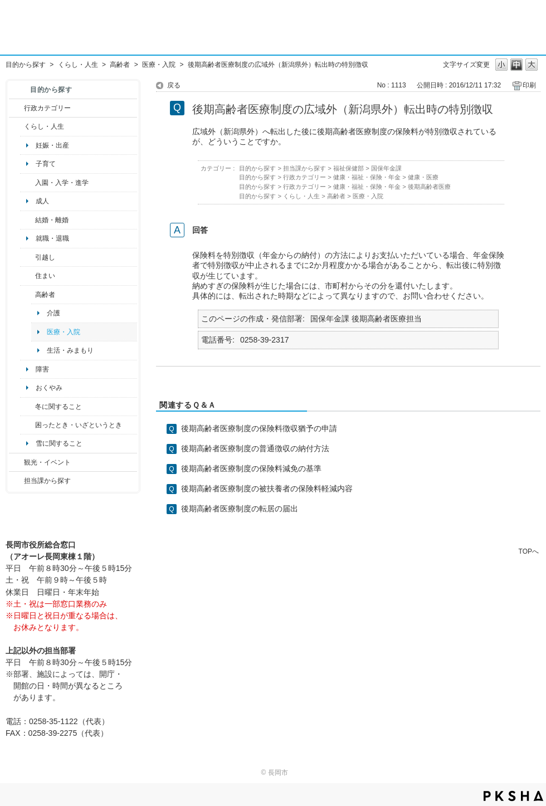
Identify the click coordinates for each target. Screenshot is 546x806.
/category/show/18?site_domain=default (16, 462)
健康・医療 (423, 177)
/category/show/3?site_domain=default (16, 108)
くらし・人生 (78, 65)
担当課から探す (47, 481)
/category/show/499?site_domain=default (27, 407)
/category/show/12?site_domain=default (16, 126)
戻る (174, 85)
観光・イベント (47, 462)
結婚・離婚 (52, 220)
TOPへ (529, 551)
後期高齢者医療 (429, 186)
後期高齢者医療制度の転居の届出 (239, 508)
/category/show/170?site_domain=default (27, 276)
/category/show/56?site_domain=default (27, 220)
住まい (45, 276)
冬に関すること (58, 407)
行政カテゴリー (47, 108)
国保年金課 (386, 168)
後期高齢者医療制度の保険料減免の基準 (251, 468)
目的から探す (26, 65)
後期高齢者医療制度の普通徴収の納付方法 (255, 448)
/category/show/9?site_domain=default (16, 481)
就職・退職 (52, 238)
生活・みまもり (70, 350)
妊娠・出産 (52, 145)
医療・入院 (159, 65)
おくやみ (49, 388)
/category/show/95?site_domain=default (27, 425)
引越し (45, 257)
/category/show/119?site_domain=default (27, 257)
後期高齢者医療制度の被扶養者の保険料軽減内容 (267, 488)
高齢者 (120, 65)
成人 (42, 201)
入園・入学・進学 (62, 183)
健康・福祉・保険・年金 (367, 177)
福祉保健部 (348, 168)
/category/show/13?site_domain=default (27, 295)
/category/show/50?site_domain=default (27, 183)
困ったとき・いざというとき (78, 425)
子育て (46, 164)
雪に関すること (59, 443)
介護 (53, 313)
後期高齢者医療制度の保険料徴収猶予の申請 (259, 428)
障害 (42, 369)
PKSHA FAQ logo (513, 796)
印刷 (529, 85)
